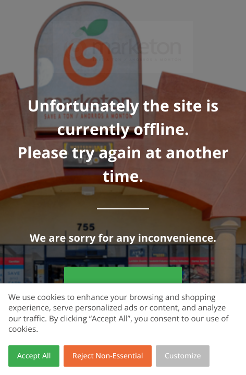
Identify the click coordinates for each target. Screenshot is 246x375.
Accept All (34, 356)
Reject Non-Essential (107, 356)
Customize (183, 356)
